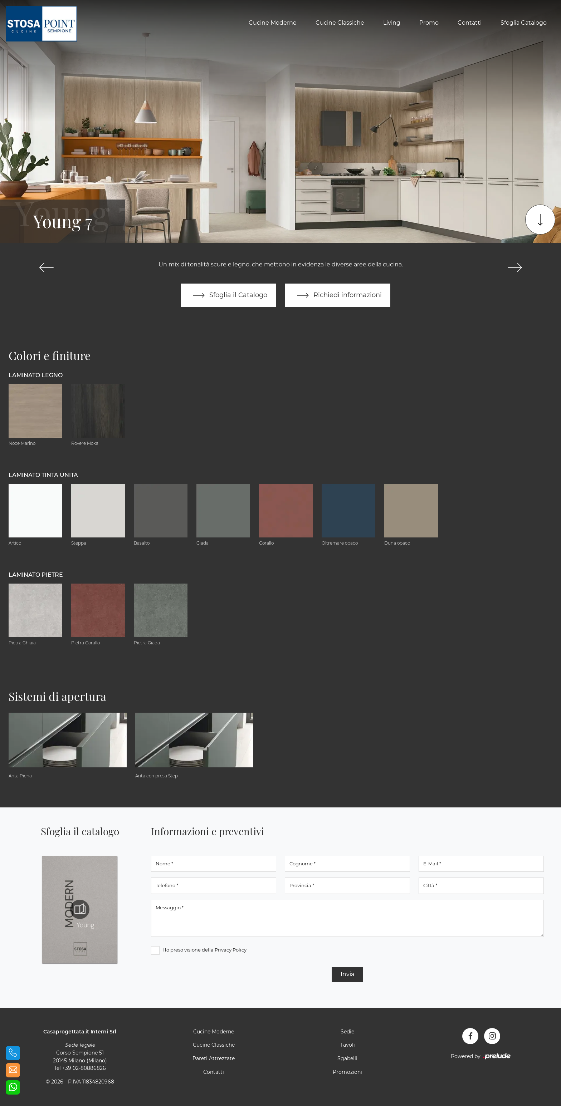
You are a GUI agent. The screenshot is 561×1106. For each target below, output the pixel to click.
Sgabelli (347, 1058)
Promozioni (347, 1072)
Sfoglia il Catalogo (228, 295)
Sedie (347, 1031)
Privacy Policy (231, 950)
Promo (429, 22)
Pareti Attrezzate (213, 1058)
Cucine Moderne (273, 22)
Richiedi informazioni (338, 295)
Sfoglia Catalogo (524, 22)
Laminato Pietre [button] (36, 574)
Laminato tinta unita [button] (43, 475)
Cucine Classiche (340, 22)
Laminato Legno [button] (36, 375)
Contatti (470, 22)
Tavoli (347, 1045)
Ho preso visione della (204, 950)
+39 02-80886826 (84, 1068)
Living (391, 22)
